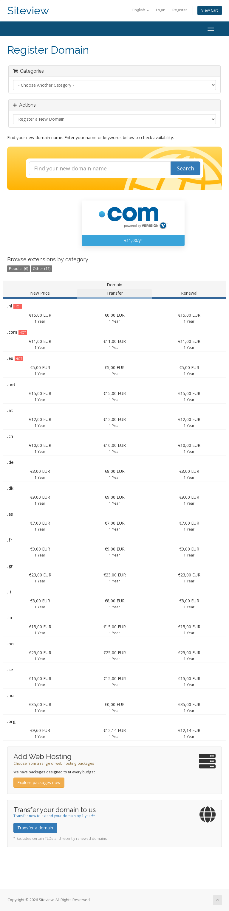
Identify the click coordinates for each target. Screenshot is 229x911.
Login (160, 10)
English (140, 10)
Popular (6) (18, 268)
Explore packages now (39, 782)
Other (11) (41, 268)
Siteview (28, 10)
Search (185, 168)
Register (179, 10)
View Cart (209, 10)
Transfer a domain (35, 828)
